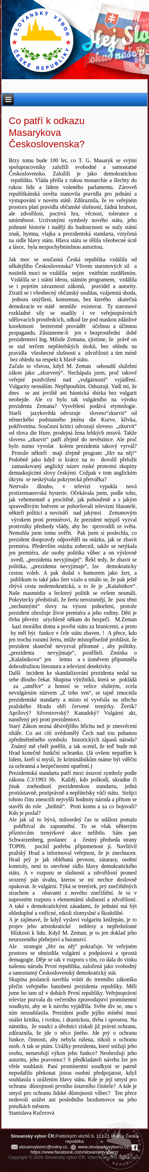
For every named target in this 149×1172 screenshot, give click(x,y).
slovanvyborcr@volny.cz (43, 1146)
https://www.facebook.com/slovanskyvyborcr (74, 1152)
